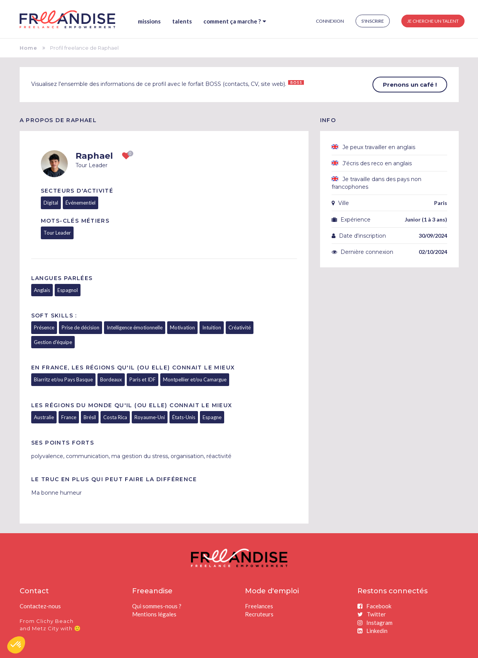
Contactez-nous (40, 606)
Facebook (374, 606)
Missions (149, 21)
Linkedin (372, 630)
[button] (16, 645)
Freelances (259, 606)
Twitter (371, 614)
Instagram (374, 622)
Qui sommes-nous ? (156, 606)
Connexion (330, 21)
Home (28, 48)
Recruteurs (259, 614)
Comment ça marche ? (234, 21)
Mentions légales (154, 614)
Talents (182, 21)
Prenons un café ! (410, 84)
